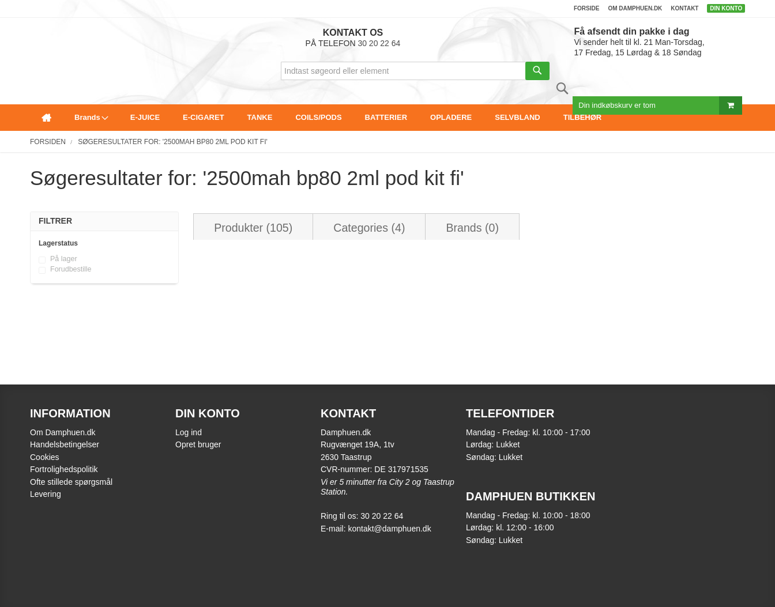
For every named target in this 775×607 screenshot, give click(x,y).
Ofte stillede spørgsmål (71, 482)
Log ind (188, 432)
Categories (369, 227)
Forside (586, 8)
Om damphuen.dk (635, 8)
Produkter (253, 227)
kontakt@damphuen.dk (389, 528)
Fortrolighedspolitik (64, 469)
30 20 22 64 (379, 43)
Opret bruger (198, 444)
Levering (45, 494)
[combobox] (415, 71)
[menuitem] (46, 117)
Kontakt (684, 8)
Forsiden (48, 142)
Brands (472, 227)
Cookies (44, 457)
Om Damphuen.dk (63, 432)
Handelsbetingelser (64, 444)
